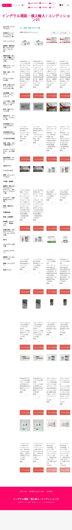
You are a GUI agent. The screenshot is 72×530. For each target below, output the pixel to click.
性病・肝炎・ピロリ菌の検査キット (9, 144)
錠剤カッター (7, 270)
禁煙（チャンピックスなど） (9, 176)
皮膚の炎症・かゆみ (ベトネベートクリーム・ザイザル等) (9, 232)
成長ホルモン (7, 166)
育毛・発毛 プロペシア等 (8, 110)
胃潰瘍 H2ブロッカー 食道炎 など (8, 223)
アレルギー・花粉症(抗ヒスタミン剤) (9, 199)
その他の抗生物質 (9, 138)
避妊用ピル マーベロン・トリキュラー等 (9, 117)
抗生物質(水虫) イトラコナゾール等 (9, 133)
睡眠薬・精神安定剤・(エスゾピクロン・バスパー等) (9, 48)
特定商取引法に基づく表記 (36, 491)
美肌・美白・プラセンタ (9, 73)
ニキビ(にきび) (8, 170)
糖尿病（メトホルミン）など (9, 258)
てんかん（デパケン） (9, 251)
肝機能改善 (6, 212)
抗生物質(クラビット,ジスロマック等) (8, 125)
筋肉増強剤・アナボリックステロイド (9, 159)
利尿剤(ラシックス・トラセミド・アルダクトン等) (9, 34)
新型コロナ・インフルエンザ (9, 66)
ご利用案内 (49, 491)
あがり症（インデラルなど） (9, 27)
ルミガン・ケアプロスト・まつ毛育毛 (9, 151)
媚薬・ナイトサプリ (9, 264)
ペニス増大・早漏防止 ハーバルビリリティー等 (9, 103)
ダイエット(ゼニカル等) (8, 79)
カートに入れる (25, 95)
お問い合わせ (23, 491)
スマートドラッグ (9, 41)
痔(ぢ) (5, 240)
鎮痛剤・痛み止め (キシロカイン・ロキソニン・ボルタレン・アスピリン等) (9, 189)
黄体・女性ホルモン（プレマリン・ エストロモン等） (9, 86)
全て (21, 28)
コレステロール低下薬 (9, 245)
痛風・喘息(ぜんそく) (8, 207)
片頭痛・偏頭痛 (8, 181)
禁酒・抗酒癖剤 (8, 217)
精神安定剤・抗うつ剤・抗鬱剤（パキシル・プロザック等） (9, 58)
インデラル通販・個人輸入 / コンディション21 (36, 18)
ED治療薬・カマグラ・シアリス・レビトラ (9, 94)
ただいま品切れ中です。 (52, 470)
